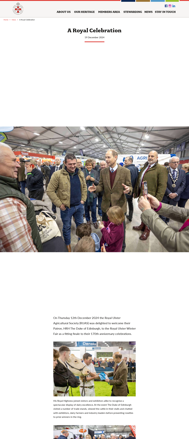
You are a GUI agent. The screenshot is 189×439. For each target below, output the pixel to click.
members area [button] (109, 12)
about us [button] (64, 12)
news (148, 12)
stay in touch (165, 12)
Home (6, 19)
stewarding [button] (132, 12)
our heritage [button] (84, 12)
